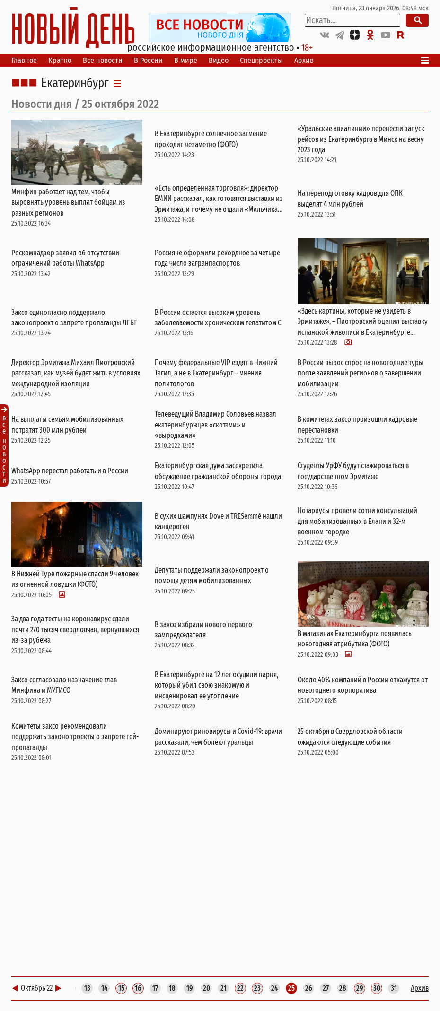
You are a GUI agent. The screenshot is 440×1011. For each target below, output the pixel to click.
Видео (219, 60)
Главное (24, 60)
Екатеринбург (75, 83)
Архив (304, 60)
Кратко (59, 60)
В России (148, 60)
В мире (185, 60)
